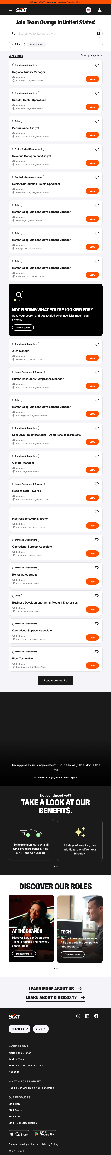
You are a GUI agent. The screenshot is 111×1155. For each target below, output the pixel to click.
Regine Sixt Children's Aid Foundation (31, 1088)
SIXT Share (15, 1110)
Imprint (35, 1144)
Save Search (16, 56)
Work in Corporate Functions (26, 1065)
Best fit (95, 55)
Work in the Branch (20, 1053)
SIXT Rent (15, 1104)
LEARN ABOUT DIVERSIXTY (51, 997)
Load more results (55, 680)
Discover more (24, 966)
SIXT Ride (15, 1116)
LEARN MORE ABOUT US (51, 988)
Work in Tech (16, 1059)
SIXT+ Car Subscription (23, 1123)
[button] (88, 10)
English (17, 1029)
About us (14, 1072)
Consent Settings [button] (19, 1144)
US (39, 1029)
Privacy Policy (49, 1144)
